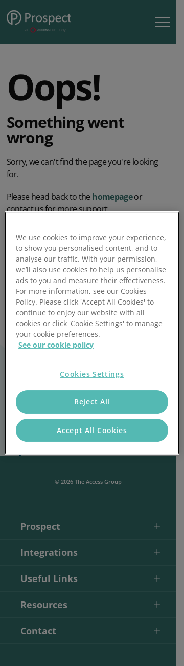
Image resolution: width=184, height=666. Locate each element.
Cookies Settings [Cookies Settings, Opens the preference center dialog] (92, 374)
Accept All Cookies (92, 430)
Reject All (92, 401)
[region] (92, 333)
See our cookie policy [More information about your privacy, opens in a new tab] (56, 345)
